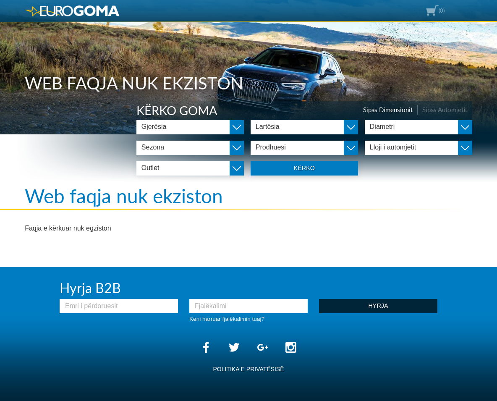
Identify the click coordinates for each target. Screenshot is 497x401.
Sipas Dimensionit (388, 109)
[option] (248, 67)
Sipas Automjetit (444, 109)
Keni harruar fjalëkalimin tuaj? (226, 319)
